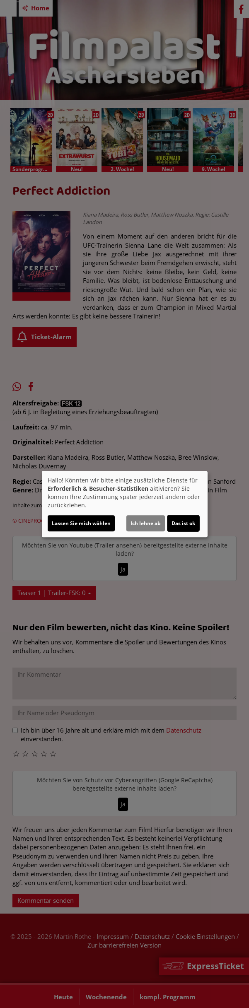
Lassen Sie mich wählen (81, 523)
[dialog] (125, 504)
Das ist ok (183, 523)
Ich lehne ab (146, 523)
